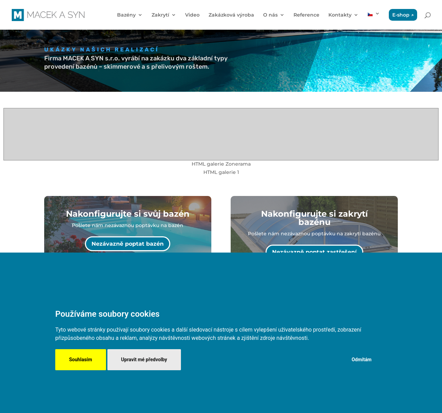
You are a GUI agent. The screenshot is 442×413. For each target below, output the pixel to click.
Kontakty (340, 15)
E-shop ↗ (403, 15)
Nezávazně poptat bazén (128, 243)
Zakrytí (160, 15)
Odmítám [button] (362, 359)
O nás (270, 15)
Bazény (126, 15)
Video (192, 15)
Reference (306, 15)
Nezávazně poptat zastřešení (314, 252)
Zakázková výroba (231, 15)
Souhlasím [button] (80, 359)
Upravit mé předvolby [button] (144, 359)
